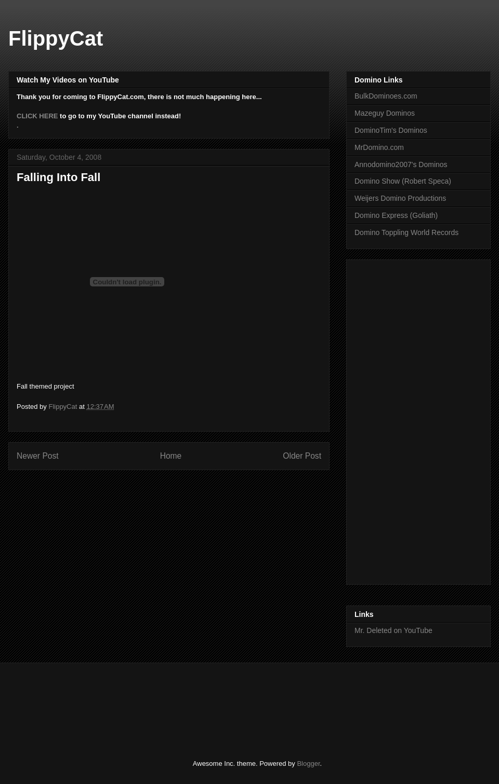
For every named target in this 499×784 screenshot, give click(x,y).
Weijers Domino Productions (400, 198)
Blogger (308, 763)
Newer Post (38, 455)
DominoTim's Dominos (390, 130)
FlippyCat (55, 38)
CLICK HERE (37, 116)
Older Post (302, 455)
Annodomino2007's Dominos (401, 164)
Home (171, 455)
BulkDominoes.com (385, 96)
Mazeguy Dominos (384, 113)
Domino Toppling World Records (406, 232)
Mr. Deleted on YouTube (393, 630)
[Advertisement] (205, 702)
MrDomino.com (379, 147)
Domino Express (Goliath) (396, 215)
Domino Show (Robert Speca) (402, 181)
